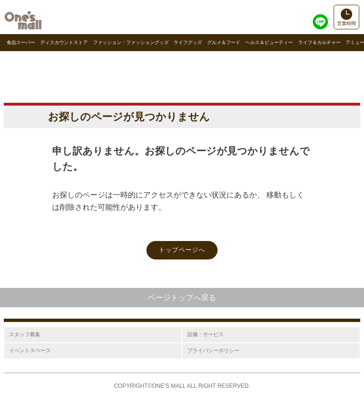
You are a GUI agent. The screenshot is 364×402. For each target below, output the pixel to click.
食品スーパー (21, 42)
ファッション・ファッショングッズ (131, 42)
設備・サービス (205, 334)
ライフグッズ (187, 42)
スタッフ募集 (24, 334)
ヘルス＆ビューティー (269, 42)
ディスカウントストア (64, 42)
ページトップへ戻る (182, 298)
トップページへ (182, 249)
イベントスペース (30, 350)
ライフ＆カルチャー (319, 42)
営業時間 (346, 23)
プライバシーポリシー (213, 350)
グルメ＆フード (223, 42)
